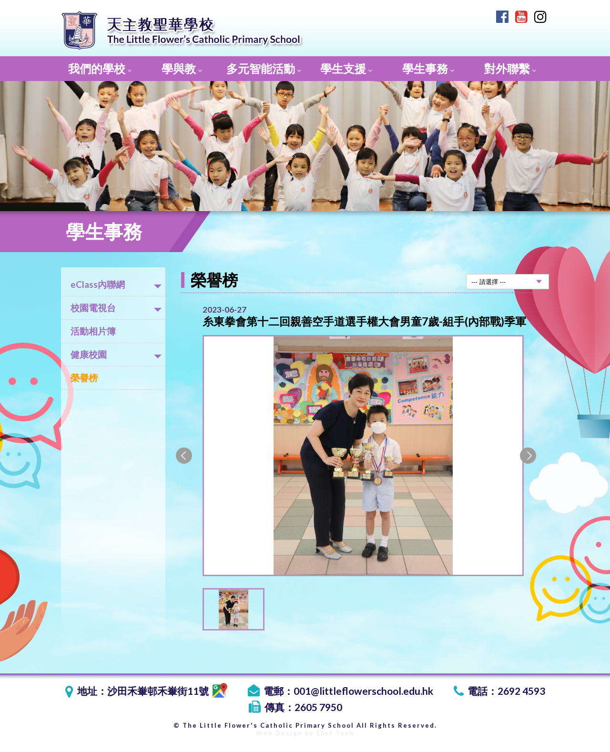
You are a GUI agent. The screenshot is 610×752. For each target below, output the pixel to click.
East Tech (335, 733)
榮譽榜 (84, 377)
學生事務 (428, 68)
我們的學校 (100, 68)
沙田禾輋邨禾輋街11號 (167, 691)
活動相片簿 (93, 330)
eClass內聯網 (116, 284)
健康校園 (116, 354)
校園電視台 (116, 307)
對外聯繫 (510, 68)
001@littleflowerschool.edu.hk (363, 691)
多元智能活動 (263, 68)
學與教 (182, 68)
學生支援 (346, 68)
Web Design (279, 733)
